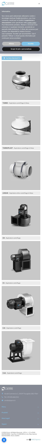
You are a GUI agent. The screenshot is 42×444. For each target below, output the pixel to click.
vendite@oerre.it (9, 393)
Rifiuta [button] (11, 44)
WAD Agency (35, 432)
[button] (39, 3)
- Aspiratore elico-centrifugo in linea (18, 193)
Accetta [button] (30, 44)
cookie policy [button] (31, 22)
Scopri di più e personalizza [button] (21, 49)
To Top (21, 439)
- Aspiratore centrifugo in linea (16, 103)
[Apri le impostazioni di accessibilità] (4, 440)
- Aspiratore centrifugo (11, 238)
